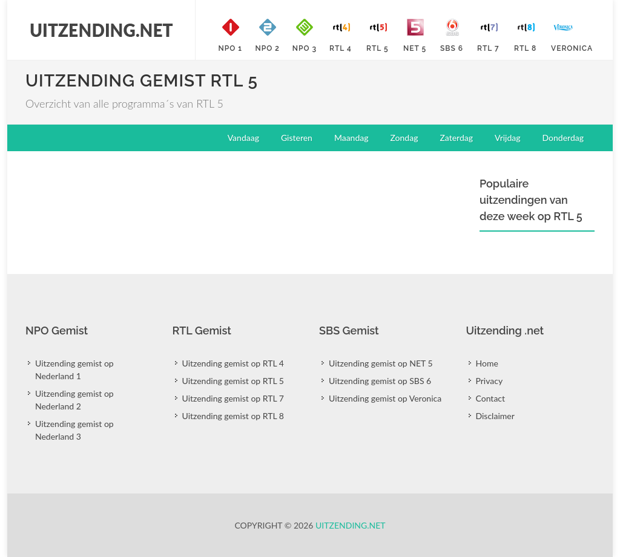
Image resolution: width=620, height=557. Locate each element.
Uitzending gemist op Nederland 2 (74, 399)
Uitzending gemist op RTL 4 (233, 363)
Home (487, 363)
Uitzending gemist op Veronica (385, 398)
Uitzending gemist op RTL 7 (233, 398)
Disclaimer (495, 416)
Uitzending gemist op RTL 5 (233, 381)
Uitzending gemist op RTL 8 (233, 416)
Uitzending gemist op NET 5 (381, 363)
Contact (491, 398)
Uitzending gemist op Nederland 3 (74, 430)
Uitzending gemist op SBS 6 (380, 381)
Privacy (489, 381)
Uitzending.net (350, 525)
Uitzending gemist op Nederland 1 (74, 369)
